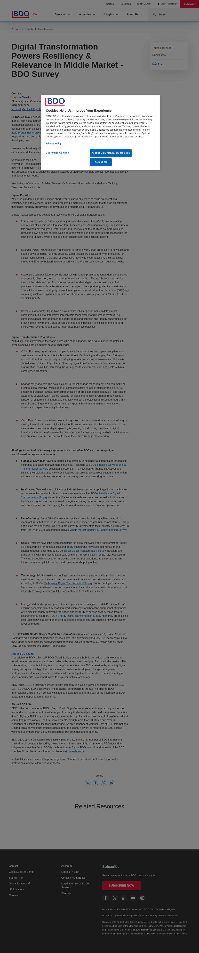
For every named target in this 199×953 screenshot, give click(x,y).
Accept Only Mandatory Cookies (110, 153)
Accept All (101, 162)
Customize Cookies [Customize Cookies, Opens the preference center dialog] (57, 152)
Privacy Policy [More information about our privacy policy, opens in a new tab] (53, 143)
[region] (100, 132)
